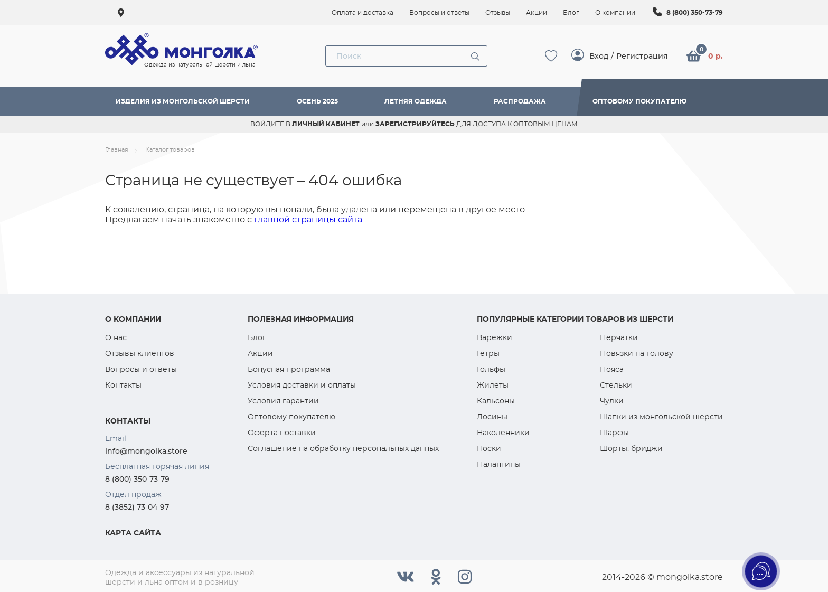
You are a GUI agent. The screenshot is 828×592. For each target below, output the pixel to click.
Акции (260, 353)
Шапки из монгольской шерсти (661, 416)
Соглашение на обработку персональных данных (343, 448)
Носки (489, 448)
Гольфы (491, 369)
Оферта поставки (282, 432)
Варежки (494, 337)
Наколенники (503, 432)
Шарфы (614, 432)
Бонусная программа (289, 369)
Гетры (488, 353)
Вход (598, 56)
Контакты (123, 385)
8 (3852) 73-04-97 (137, 507)
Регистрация (642, 56)
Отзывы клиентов (139, 353)
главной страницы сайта (308, 219)
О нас (116, 337)
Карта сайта (133, 533)
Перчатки (619, 337)
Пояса (612, 369)
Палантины (499, 464)
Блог (257, 337)
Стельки (616, 385)
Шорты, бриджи (631, 448)
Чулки (612, 401)
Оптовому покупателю (639, 101)
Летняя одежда (415, 101)
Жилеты (493, 385)
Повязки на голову (636, 353)
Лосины (492, 416)
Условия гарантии (283, 401)
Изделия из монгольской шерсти (183, 101)
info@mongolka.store (146, 451)
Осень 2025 (317, 101)
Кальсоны (496, 401)
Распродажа (520, 101)
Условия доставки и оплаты (302, 385)
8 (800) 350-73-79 (694, 12)
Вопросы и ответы (141, 369)
